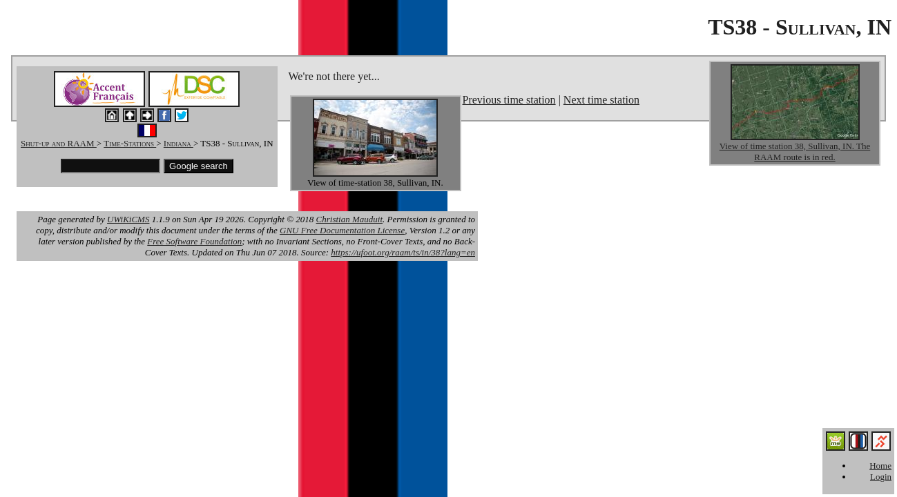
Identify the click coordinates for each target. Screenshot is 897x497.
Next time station (601, 100)
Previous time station (509, 100)
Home (880, 465)
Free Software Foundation (194, 241)
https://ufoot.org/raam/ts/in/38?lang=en (403, 252)
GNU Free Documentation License (342, 230)
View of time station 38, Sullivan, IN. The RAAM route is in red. (795, 151)
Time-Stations (130, 143)
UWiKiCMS (128, 219)
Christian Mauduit (349, 219)
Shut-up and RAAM (59, 143)
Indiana (178, 143)
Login (880, 476)
